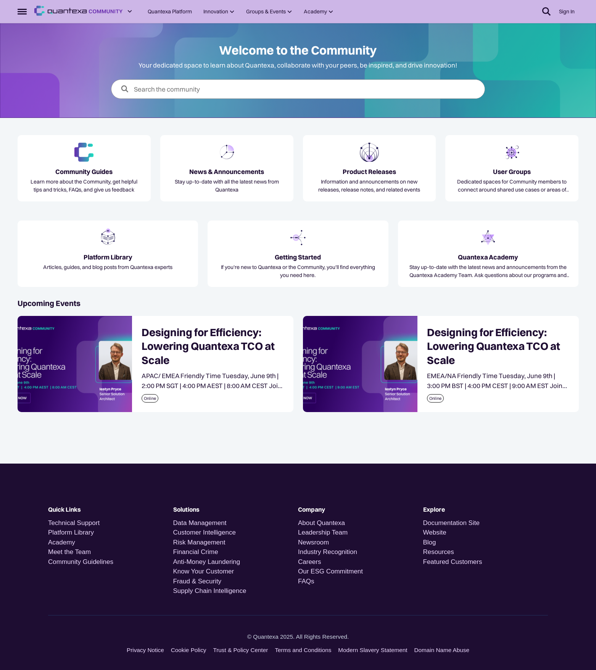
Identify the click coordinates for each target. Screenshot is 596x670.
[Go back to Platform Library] (108, 257)
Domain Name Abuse (441, 650)
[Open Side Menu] (22, 11)
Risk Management (199, 542)
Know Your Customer (203, 571)
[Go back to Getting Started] (298, 257)
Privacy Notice (145, 650)
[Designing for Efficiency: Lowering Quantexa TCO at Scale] (75, 364)
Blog (429, 542)
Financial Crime (195, 552)
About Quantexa (321, 523)
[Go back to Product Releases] (369, 172)
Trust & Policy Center (240, 650)
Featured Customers (452, 561)
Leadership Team (323, 532)
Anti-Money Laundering (206, 561)
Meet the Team (69, 552)
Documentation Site (451, 523)
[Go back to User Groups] (512, 172)
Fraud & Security (197, 581)
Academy (62, 542)
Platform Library (71, 532)
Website (434, 532)
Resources (438, 552)
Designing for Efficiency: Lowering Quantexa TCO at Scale (208, 346)
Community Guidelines (80, 561)
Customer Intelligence (204, 532)
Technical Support (74, 523)
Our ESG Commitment (330, 571)
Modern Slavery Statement (372, 650)
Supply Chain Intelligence (209, 590)
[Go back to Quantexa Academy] (488, 257)
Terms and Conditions (303, 650)
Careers (309, 561)
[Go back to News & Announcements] (226, 172)
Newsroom (313, 542)
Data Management (200, 523)
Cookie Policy (188, 650)
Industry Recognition (327, 552)
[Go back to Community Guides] (84, 172)
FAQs (306, 581)
